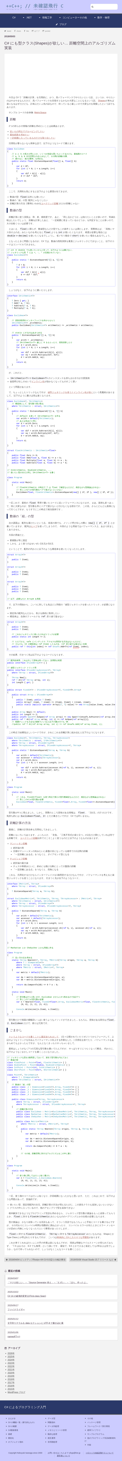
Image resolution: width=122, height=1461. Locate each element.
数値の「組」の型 (22, 516)
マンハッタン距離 (18, 843)
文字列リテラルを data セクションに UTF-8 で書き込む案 (35, 1323)
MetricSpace (40, 112)
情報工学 (45, 17)
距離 (13, 119)
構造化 (9, 1438)
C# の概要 (11, 1426)
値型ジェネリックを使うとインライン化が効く (70, 392)
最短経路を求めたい (19, 135)
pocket (46, 31)
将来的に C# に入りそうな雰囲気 (73, 1237)
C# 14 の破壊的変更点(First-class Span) (27, 1296)
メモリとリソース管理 (56, 1430)
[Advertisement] (61, 75)
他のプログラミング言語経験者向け (100, 1439)
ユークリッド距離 (49, 203)
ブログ (61, 24)
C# (14, 17)
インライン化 (37, 381)
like (26, 31)
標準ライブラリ (93, 1430)
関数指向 (50, 1422)
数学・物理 (102, 17)
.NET (27, 17)
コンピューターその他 (73, 17)
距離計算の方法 (20, 823)
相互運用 (50, 1438)
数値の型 (16, 210)
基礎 (8, 1434)
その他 (89, 1418)
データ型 (50, 1418)
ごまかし (16, 1030)
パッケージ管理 (93, 1422)
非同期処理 (51, 1442)
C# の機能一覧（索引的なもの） (20, 1422)
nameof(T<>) (14, 1336)
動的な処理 (51, 1434)
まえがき (10, 1418)
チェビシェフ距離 (18, 859)
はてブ (36, 31)
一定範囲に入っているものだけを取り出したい (32, 138)
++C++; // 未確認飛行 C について (100, 1453)
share (17, 31)
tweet (7, 31)
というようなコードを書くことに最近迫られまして (34, 1037)
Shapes (101, 100)
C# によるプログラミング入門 (25, 1407)
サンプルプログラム (94, 1434)
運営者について (63, 1456)
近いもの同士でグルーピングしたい (27, 131)
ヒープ (34, 526)
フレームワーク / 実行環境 (97, 1426)
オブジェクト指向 (14, 1442)
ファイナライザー (16, 1309)
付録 (88, 1444)
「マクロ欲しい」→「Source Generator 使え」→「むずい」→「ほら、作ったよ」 (48, 1282)
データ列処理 (52, 1426)
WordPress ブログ (16, 1392)
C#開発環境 (11, 1430)
